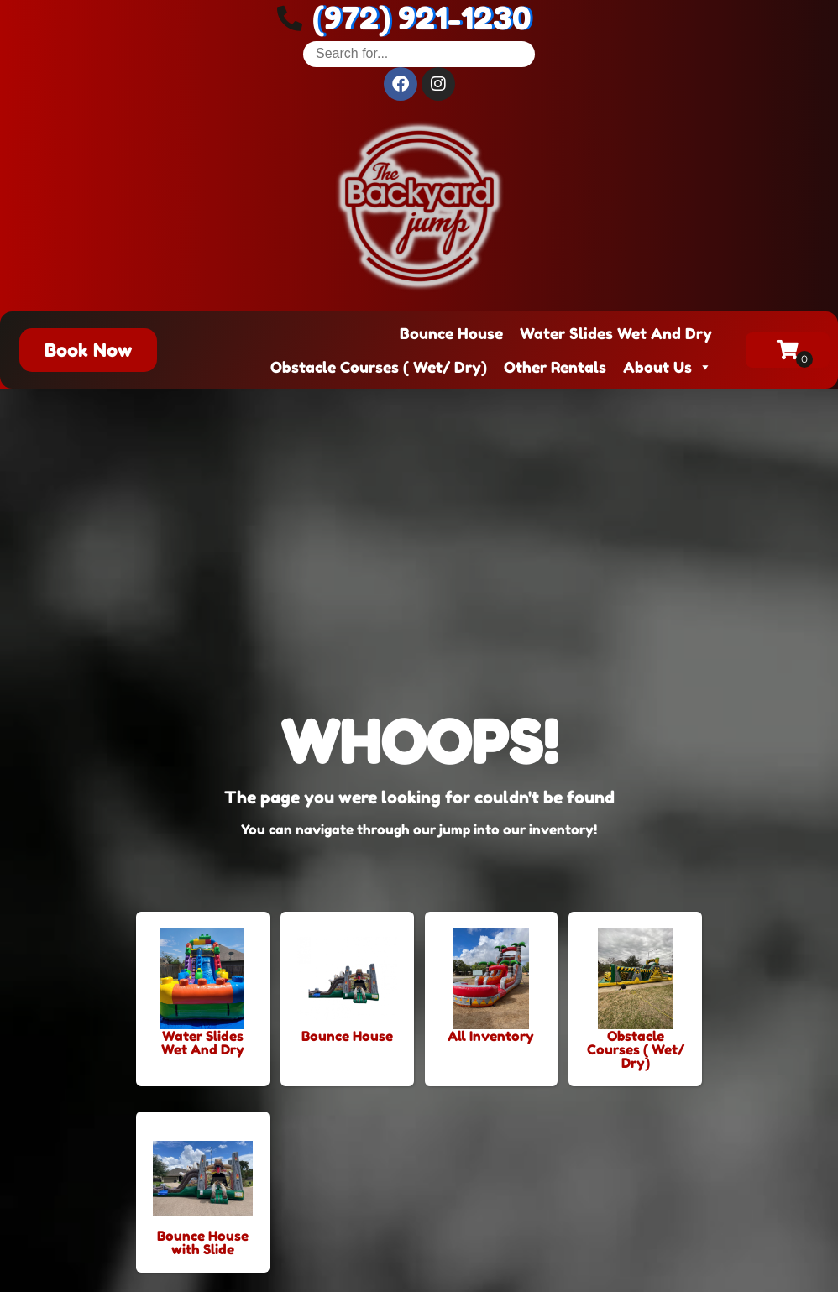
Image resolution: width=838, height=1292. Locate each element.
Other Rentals (555, 367)
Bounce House (451, 333)
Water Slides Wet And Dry (616, 333)
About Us (667, 367)
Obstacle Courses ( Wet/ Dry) (378, 367)
